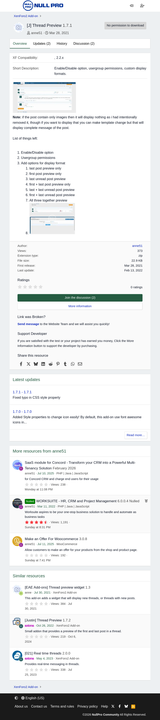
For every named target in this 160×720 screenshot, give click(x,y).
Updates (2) (42, 43)
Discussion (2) (83, 43)
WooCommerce (66, 544)
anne (28, 592)
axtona (29, 625)
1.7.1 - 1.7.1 (22, 392)
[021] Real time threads (43, 653)
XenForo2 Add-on (65, 592)
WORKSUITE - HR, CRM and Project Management (76, 501)
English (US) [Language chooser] (32, 698)
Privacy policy (88, 706)
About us (21, 706)
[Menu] (16, 5)
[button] (16, 698)
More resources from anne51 (39, 451)
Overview (20, 43)
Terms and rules (62, 706)
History (62, 43)
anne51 (36, 33)
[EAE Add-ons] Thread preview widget (54, 587)
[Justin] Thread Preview (43, 620)
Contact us (39, 706)
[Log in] (131, 6)
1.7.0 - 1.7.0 (22, 412)
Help (104, 706)
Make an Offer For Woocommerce (51, 539)
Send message (28, 324)
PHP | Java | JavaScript (72, 473)
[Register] (142, 6)
